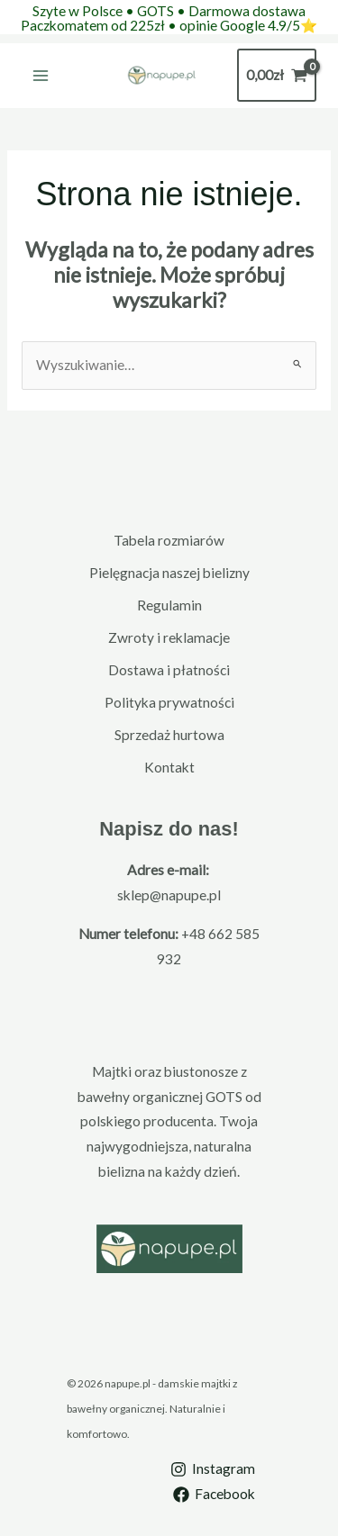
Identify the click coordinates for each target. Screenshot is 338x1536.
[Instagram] (212, 1469)
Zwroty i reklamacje (169, 637)
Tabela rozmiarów (169, 540)
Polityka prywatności (169, 702)
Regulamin (169, 605)
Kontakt (169, 767)
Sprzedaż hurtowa (169, 735)
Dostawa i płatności (169, 670)
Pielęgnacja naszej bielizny (169, 573)
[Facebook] (214, 1494)
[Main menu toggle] (40, 76)
